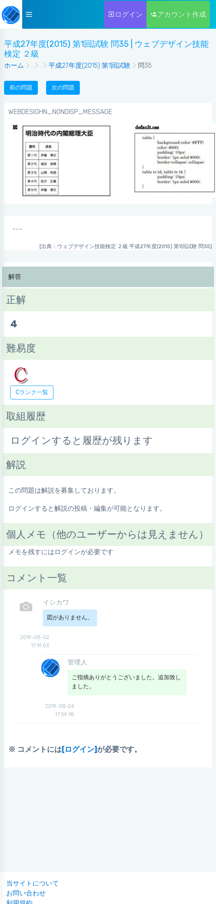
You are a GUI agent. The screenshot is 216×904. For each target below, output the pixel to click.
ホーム (14, 65)
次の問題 (62, 87)
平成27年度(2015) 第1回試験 (89, 65)
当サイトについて (32, 883)
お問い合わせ (26, 893)
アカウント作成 (178, 14)
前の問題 (21, 87)
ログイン (125, 14)
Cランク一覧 (32, 392)
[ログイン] (79, 749)
